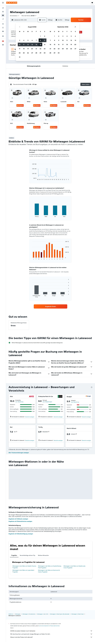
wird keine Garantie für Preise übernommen (49, 625)
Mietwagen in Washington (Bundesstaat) (59, 614)
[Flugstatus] (3, 27)
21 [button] (36, 49)
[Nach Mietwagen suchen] (3, 15)
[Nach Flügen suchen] (3, 8)
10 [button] (19, 44)
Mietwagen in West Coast (77, 614)
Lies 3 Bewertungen (47, 401)
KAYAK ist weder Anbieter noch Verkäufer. (51, 631)
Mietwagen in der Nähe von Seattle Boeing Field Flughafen (49, 567)
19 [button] (28, 49)
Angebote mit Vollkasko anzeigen (18, 519)
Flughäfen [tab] (14, 555)
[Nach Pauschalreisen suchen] (3, 19)
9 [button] (44, 40)
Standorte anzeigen (29, 416)
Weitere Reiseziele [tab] (43, 555)
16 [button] (44, 44)
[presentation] (91, 387)
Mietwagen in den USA (42, 614)
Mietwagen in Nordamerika (28, 614)
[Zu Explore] (3, 24)
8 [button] (40, 40)
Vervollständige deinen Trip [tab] (27, 555)
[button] (3, 3)
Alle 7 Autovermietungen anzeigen (19, 452)
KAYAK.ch (11, 614)
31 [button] (19, 57)
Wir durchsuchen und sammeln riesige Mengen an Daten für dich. (51, 634)
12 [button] (28, 44)
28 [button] (36, 53)
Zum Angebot (20, 105)
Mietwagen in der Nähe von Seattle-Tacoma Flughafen (24, 567)
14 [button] (36, 44)
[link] (50, 306)
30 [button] (44, 53)
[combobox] (14, 16)
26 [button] (28, 53)
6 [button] (32, 40)
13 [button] (32, 44)
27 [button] (32, 53)
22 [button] (40, 49)
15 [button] (40, 44)
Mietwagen (17, 614)
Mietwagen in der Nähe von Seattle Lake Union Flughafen (74, 567)
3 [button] (19, 40)
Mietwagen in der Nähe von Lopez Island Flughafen (23, 571)
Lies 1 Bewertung (19, 401)
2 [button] (44, 36)
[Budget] (88, 396)
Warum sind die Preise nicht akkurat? (51, 637)
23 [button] (44, 49)
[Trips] (3, 36)
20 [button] (32, 49)
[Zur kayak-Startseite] (11, 3)
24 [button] (19, 53)
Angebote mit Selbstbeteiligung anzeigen (21, 534)
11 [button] (23, 44)
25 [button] (24, 53)
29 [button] (40, 53)
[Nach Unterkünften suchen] (3, 11)
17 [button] (19, 49)
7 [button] (36, 40)
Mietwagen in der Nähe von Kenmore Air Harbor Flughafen (49, 571)
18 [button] (23, 49)
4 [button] (23, 40)
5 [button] (71, 36)
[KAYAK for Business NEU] (3, 31)
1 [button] (40, 36)
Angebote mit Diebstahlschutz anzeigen (20, 521)
